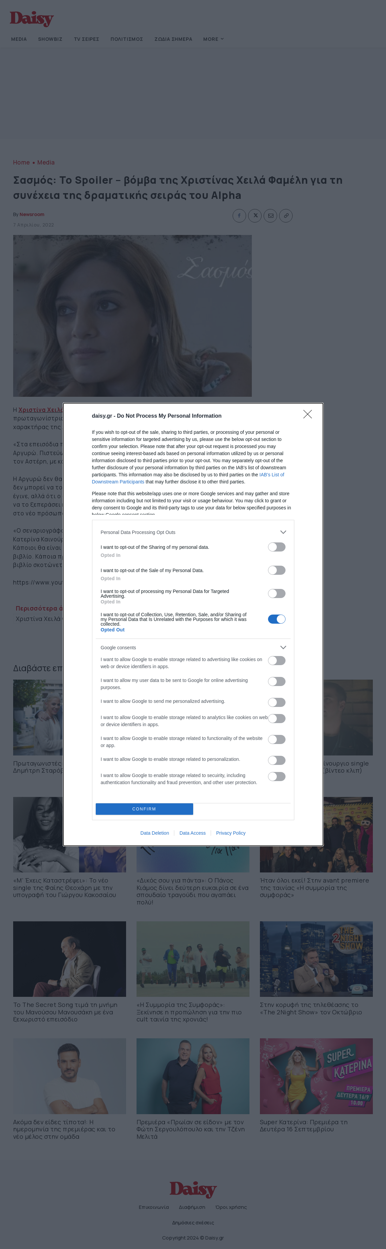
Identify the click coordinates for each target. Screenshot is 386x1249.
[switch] (277, 547)
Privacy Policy (230, 833)
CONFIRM (144, 809)
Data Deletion (155, 833)
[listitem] (193, 532)
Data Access (192, 833)
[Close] (309, 416)
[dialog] (193, 624)
